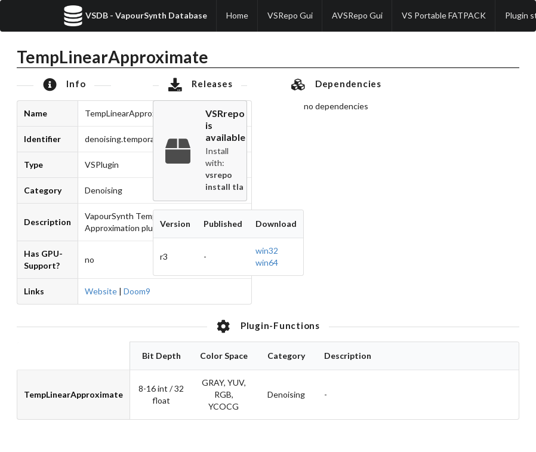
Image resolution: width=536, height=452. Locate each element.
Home (237, 15)
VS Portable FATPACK (444, 15)
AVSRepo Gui (357, 15)
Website (101, 291)
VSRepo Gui (290, 15)
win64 (266, 262)
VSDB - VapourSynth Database (135, 15)
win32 (266, 250)
